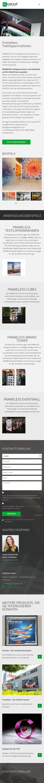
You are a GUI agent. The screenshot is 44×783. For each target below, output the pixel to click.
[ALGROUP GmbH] (10, 4)
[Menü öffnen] (39, 4)
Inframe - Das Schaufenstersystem (16, 650)
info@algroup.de (11, 586)
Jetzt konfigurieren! (16, 142)
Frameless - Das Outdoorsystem (15, 700)
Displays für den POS (11, 749)
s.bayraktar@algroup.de (11, 563)
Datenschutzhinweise (30, 506)
